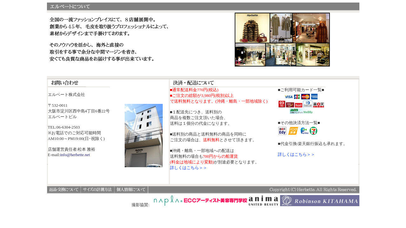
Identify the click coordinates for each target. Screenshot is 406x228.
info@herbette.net (75, 154)
